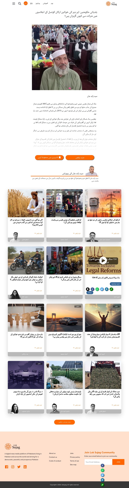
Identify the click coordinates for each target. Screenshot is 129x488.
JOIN (118, 462)
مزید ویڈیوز (115, 284)
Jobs (71, 453)
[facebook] (92, 289)
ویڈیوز (38, 3)
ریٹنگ (90, 292)
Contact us (53, 457)
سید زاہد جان (92, 96)
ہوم (52, 3)
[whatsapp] (97, 289)
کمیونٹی (45, 3)
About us (52, 453)
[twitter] (102, 289)
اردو (25, 3)
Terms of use (74, 461)
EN (31, 3)
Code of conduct (55, 461)
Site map (73, 465)
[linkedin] (106, 289)
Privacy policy (75, 457)
